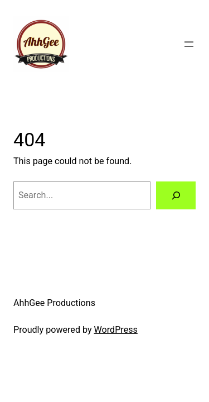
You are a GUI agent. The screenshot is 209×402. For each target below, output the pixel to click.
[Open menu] (189, 44)
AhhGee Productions (54, 303)
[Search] (176, 195)
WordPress (116, 329)
